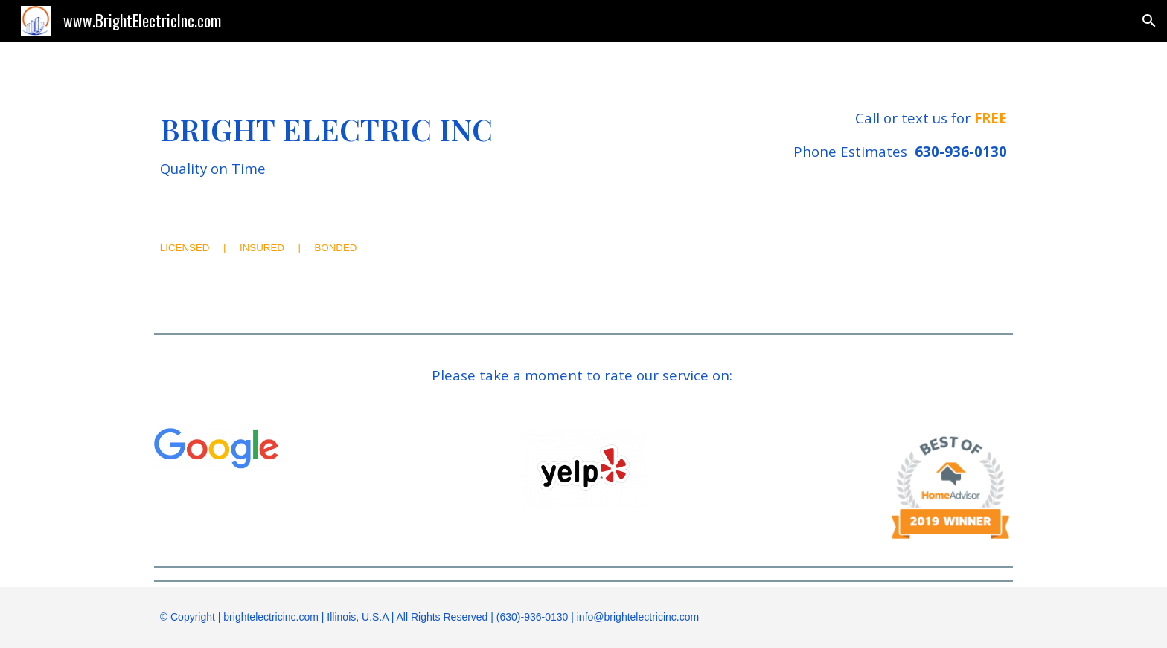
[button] (1149, 21)
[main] (400, 145)
